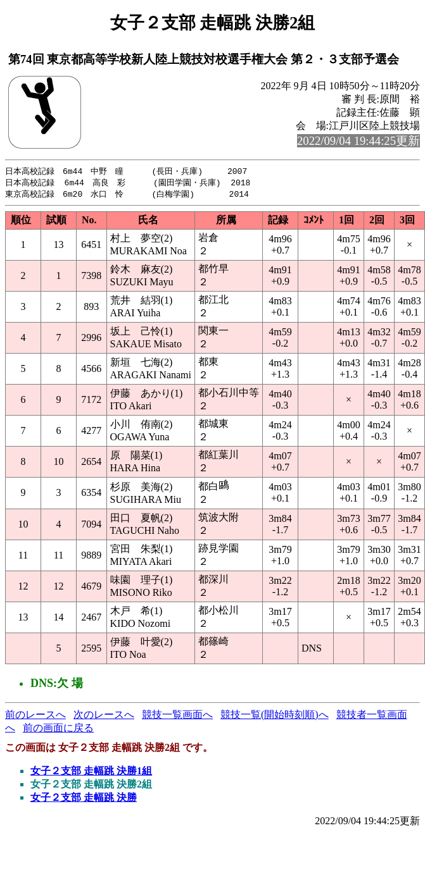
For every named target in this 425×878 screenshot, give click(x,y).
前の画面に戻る (58, 729)
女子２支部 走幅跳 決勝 (83, 799)
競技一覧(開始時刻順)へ (274, 716)
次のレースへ (103, 716)
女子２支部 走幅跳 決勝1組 (91, 772)
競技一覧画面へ (177, 716)
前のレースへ (35, 716)
